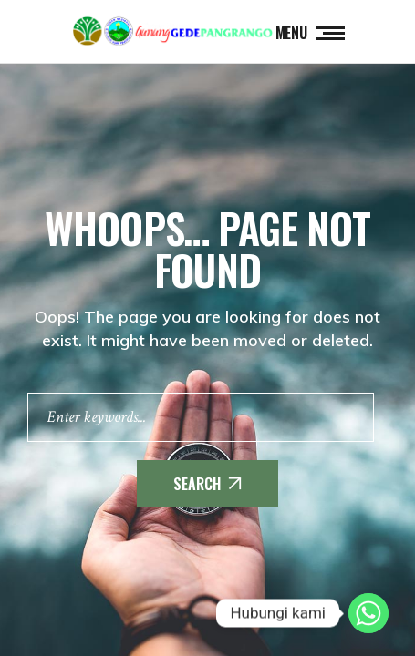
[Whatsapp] (368, 613)
